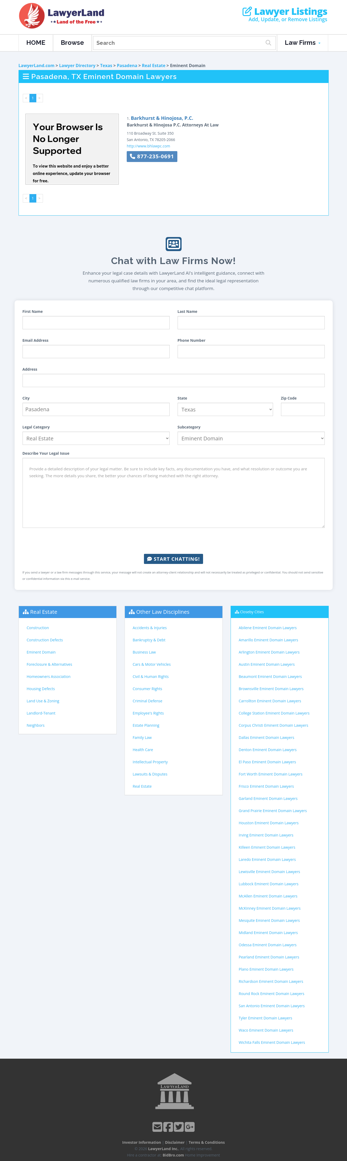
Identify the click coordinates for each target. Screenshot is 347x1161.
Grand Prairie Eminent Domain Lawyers (273, 810)
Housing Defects (41, 688)
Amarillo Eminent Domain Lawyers (268, 639)
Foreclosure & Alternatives (49, 664)
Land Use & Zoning (43, 700)
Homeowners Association (49, 676)
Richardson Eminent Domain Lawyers (271, 981)
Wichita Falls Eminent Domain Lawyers (272, 1042)
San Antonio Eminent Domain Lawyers (272, 1005)
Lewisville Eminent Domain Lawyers (269, 871)
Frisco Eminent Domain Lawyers (266, 786)
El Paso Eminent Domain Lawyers (267, 761)
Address (30, 369)
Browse (72, 42)
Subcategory (189, 427)
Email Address (36, 340)
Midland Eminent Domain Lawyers (268, 932)
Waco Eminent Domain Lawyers (266, 1030)
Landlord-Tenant (41, 713)
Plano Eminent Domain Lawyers (266, 969)
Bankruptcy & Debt (149, 639)
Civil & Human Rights (151, 676)
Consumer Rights (147, 688)
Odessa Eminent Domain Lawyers (268, 944)
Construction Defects (45, 639)
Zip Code (289, 398)
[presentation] (173, 541)
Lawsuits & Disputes (150, 774)
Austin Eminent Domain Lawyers (267, 664)
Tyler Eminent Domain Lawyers (265, 1017)
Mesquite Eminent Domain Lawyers (269, 920)
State (182, 398)
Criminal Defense (147, 700)
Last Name (187, 311)
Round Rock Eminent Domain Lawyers (271, 993)
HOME (35, 42)
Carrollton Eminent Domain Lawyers (270, 700)
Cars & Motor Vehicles (152, 664)
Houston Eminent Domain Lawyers (269, 822)
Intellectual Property (150, 761)
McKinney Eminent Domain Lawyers (270, 908)
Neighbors (36, 725)
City (26, 398)
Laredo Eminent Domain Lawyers (267, 859)
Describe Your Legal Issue (46, 453)
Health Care (143, 749)
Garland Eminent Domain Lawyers (268, 798)
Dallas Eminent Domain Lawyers (266, 737)
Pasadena (127, 65)
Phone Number (192, 340)
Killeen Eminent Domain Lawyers (267, 847)
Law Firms (302, 42)
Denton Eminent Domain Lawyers (268, 749)
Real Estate (153, 65)
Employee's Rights (148, 713)
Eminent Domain (41, 652)
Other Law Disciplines (163, 611)
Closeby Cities (252, 611)
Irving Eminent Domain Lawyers (266, 835)
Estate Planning (146, 725)
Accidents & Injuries (150, 627)
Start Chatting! (173, 559)
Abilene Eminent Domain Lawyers (268, 627)
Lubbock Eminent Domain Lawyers (268, 883)
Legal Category (36, 427)
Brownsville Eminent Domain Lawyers (271, 688)
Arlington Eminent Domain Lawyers (269, 652)
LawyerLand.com (37, 65)
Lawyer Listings (285, 11)
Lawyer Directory (77, 65)
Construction (38, 627)
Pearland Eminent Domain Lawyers (269, 957)
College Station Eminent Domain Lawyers (274, 713)
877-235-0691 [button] (152, 156)
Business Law (144, 652)
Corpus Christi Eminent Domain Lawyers (273, 725)
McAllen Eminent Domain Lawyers (268, 896)
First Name (33, 311)
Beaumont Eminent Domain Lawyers (270, 676)
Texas (106, 65)
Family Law (142, 737)
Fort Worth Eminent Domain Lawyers (271, 774)
